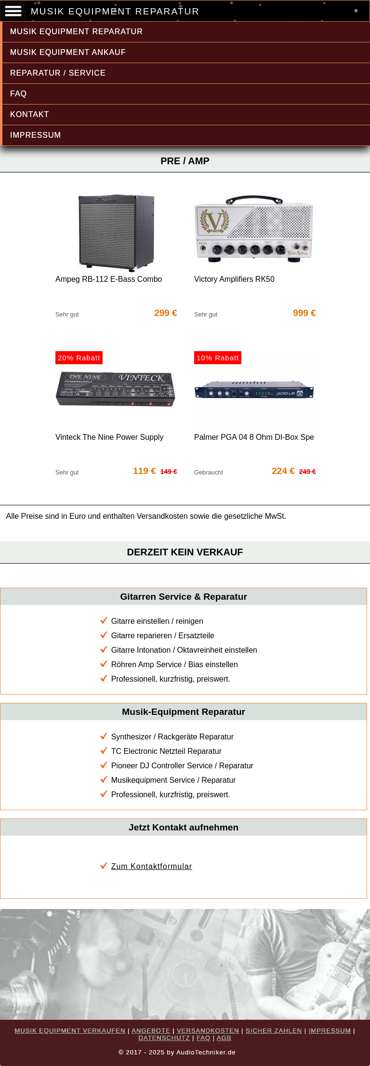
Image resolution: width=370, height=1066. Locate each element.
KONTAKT (29, 114)
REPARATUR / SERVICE (58, 73)
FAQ (18, 94)
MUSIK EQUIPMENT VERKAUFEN (70, 1030)
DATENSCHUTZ (164, 1037)
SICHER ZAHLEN (274, 1030)
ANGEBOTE (151, 1030)
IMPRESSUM (35, 135)
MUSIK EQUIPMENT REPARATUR (76, 31)
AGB (224, 1037)
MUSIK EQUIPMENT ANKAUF (68, 52)
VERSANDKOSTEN (208, 1030)
